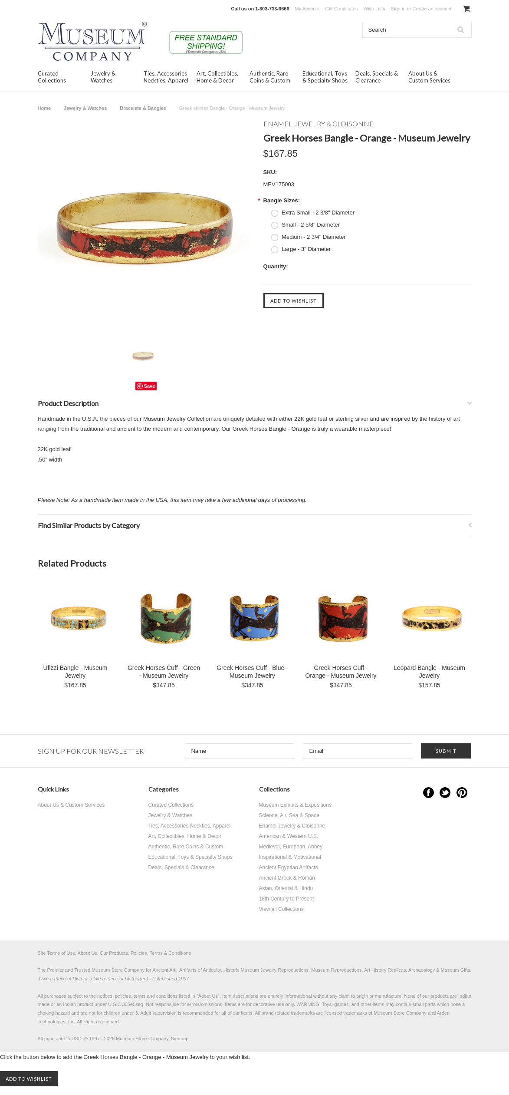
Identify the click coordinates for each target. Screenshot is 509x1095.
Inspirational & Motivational (290, 857)
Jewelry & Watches (103, 77)
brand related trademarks (288, 1013)
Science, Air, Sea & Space (289, 815)
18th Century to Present (286, 899)
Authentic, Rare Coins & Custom (270, 77)
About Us (208, 996)
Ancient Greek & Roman (287, 878)
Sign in (398, 8)
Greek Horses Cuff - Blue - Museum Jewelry (252, 671)
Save (149, 386)
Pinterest (461, 792)
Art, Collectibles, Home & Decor (217, 77)
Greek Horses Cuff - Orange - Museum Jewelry (340, 671)
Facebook (428, 792)
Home (44, 108)
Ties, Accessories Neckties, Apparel (166, 77)
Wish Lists (374, 8)
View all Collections (281, 909)
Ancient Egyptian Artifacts (288, 867)
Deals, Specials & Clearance (376, 77)
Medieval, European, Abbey (291, 847)
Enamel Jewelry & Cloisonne (292, 826)
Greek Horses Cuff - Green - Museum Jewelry (164, 671)
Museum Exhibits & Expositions (295, 805)
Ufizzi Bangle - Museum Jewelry (75, 671)
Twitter (445, 792)
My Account (307, 8)
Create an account (431, 8)
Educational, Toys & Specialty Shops (325, 77)
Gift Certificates (341, 8)
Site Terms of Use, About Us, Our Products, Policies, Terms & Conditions (114, 953)
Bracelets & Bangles (143, 108)
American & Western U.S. (289, 836)
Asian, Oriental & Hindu (286, 888)
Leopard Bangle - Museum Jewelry (429, 671)
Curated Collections (52, 77)
